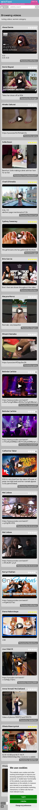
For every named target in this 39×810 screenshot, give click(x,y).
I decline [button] (23, 801)
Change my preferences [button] (23, 805)
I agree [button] (23, 797)
